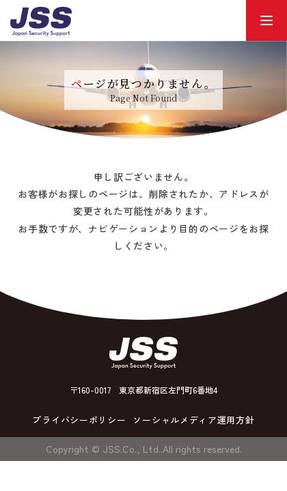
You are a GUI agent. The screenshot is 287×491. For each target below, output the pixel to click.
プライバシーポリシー (79, 419)
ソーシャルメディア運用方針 (193, 419)
